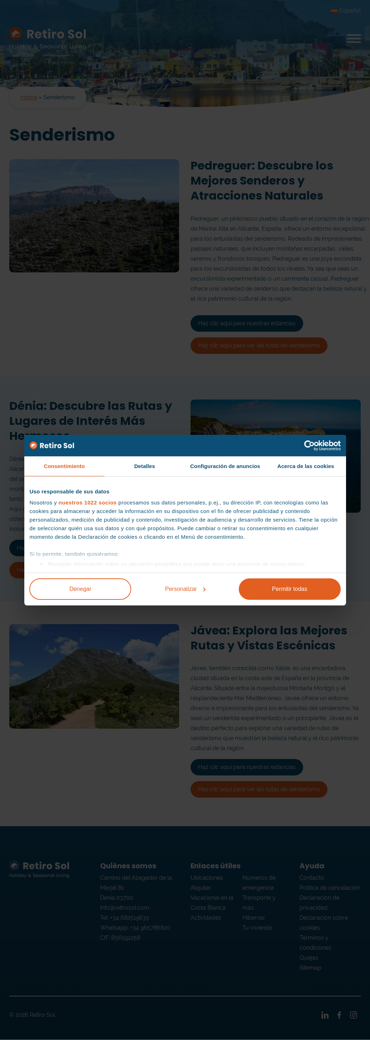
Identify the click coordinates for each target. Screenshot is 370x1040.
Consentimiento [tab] (64, 466)
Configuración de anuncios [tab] (225, 466)
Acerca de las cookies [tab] (305, 466)
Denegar (80, 589)
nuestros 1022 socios (88, 502)
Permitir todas (289, 589)
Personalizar (185, 589)
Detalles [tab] (144, 466)
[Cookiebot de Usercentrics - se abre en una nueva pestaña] (309, 445)
